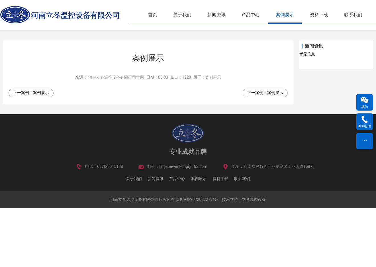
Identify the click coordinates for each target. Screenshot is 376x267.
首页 (152, 14)
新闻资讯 (216, 14)
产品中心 (251, 14)
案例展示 (285, 14)
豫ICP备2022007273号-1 (198, 258)
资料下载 (319, 14)
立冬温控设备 (254, 258)
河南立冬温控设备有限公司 (134, 258)
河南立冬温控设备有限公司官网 (116, 136)
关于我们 (182, 14)
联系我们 (353, 14)
